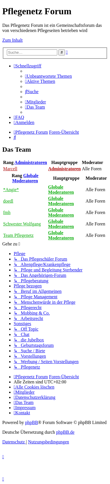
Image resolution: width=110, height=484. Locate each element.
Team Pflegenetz (18, 235)
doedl (8, 201)
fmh (7, 212)
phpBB (31, 422)
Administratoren (31, 162)
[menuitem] (48, 76)
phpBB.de (65, 432)
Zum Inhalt (12, 40)
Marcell (10, 168)
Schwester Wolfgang (22, 223)
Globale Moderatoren (25, 178)
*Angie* (11, 189)
